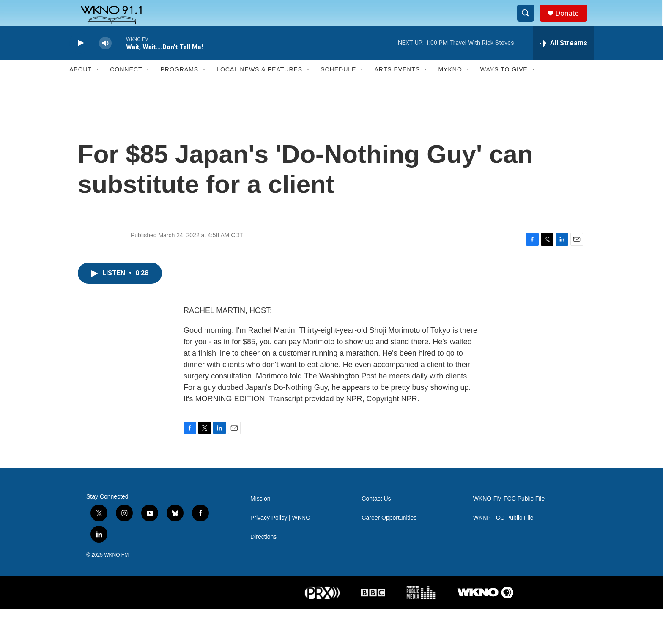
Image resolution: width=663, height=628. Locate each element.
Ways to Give (504, 88)
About (80, 88)
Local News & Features (259, 88)
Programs (179, 88)
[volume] (105, 61)
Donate (572, 22)
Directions (263, 555)
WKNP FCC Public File (503, 536)
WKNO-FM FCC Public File (509, 517)
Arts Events (397, 88)
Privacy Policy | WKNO (280, 536)
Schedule (338, 88)
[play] (80, 61)
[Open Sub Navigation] (98, 88)
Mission (260, 517)
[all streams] (563, 61)
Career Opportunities (389, 536)
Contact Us (376, 517)
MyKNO (450, 88)
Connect (126, 88)
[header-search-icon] (529, 22)
